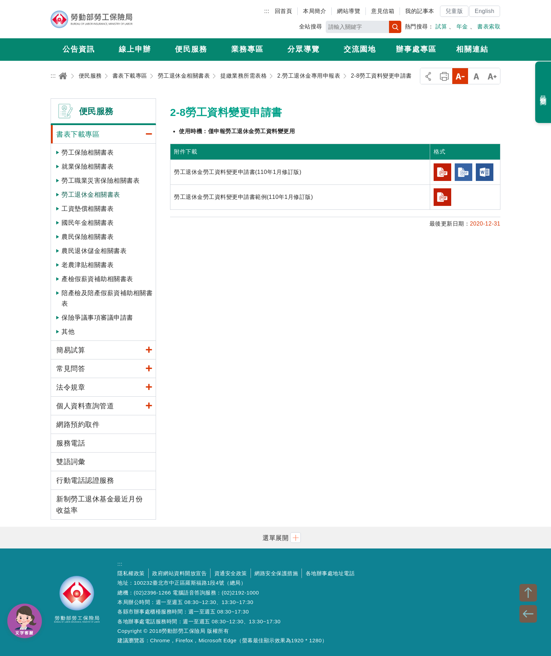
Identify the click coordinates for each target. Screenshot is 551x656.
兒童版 (454, 11)
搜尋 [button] (395, 27)
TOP (528, 593)
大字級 (492, 76)
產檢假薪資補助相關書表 (97, 278)
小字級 (460, 76)
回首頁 (283, 11)
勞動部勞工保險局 (91, 19)
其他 (67, 331)
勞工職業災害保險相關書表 (100, 180)
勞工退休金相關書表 (90, 194)
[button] (275, 537)
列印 (444, 76)
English (484, 11)
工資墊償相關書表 (87, 208)
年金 (462, 27)
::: (267, 11)
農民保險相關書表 (87, 236)
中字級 (476, 76)
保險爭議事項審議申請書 (97, 317)
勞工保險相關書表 (87, 152)
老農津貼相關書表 (87, 264)
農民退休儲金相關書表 (94, 250)
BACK (528, 614)
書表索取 (488, 27)
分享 (428, 76)
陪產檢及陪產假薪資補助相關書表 (107, 298)
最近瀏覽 (543, 92)
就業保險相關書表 (87, 166)
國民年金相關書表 (87, 222)
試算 (441, 27)
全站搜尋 (310, 27)
